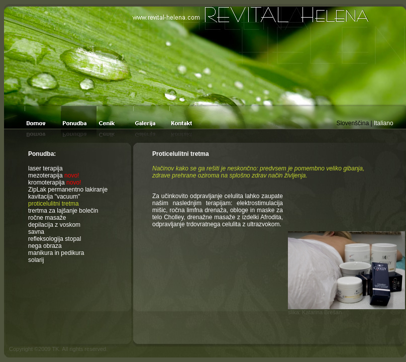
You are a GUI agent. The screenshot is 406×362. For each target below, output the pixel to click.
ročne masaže (47, 217)
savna (36, 231)
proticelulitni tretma (53, 203)
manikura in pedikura (56, 252)
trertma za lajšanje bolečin (63, 210)
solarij (36, 259)
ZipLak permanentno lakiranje (68, 189)
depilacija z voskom (54, 224)
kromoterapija (54, 182)
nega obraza (45, 245)
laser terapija (45, 168)
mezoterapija (53, 175)
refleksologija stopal (54, 238)
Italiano (383, 123)
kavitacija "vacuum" (54, 196)
